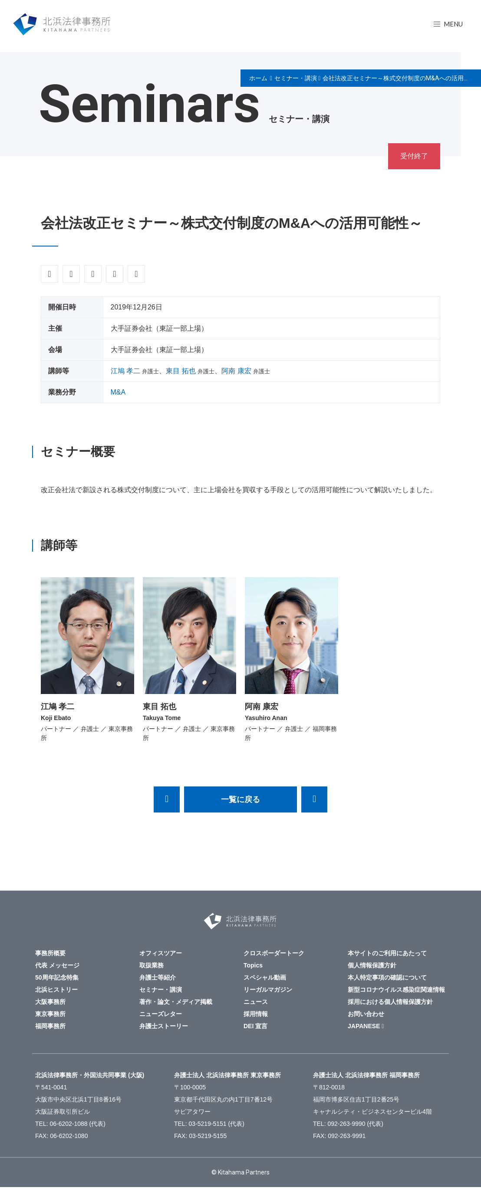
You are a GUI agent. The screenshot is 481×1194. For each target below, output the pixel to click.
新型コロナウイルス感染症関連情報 (396, 989)
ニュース (256, 1001)
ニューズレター (160, 1013)
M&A (118, 392)
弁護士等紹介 (157, 977)
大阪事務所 (50, 1001)
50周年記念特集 (57, 977)
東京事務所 (50, 1013)
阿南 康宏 (236, 371)
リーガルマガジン (268, 989)
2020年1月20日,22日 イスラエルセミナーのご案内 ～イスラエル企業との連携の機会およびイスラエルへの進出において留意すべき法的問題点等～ (167, 799)
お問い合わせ (366, 1013)
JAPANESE (364, 1026)
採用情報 (256, 1013)
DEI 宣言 (255, 1026)
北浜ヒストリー (56, 989)
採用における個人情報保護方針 (390, 1001)
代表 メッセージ (57, 965)
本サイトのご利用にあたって (387, 953)
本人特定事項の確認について (387, 977)
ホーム (258, 78)
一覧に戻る (240, 799)
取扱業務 (151, 965)
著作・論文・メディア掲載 (175, 1001)
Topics (253, 965)
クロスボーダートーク (274, 953)
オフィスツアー (160, 953)
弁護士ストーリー (163, 1026)
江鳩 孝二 (125, 371)
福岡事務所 (50, 1026)
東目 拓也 (180, 371)
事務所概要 (50, 953)
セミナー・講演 (295, 78)
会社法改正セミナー (314, 799)
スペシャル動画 (265, 977)
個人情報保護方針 (372, 965)
